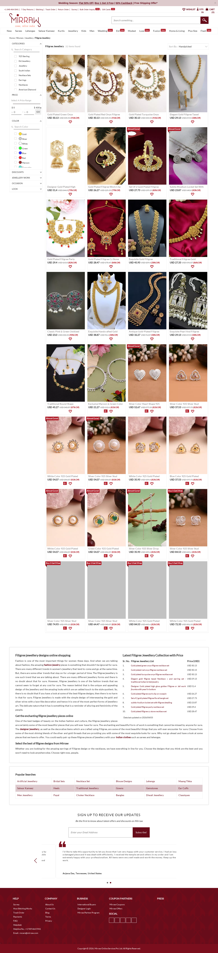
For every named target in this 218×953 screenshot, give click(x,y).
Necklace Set (83, 781)
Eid (120, 30)
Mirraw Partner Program (88, 912)
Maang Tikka (185, 781)
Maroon (24, 162)
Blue (22, 152)
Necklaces (23, 85)
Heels (56, 788)
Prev (36, 860)
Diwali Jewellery (155, 795)
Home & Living (177, 30)
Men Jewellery (25, 795)
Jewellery (73, 30)
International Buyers (86, 904)
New (9, 30)
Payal (56, 795)
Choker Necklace (85, 795)
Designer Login (84, 908)
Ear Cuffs (183, 788)
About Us (49, 904)
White (23, 143)
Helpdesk (17, 925)
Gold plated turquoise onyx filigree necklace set (152, 674)
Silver (23, 138)
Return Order (63, 9)
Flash (206, 30)
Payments (17, 916)
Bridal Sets (59, 781)
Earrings (22, 80)
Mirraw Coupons (117, 904)
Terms (48, 916)
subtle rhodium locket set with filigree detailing (151, 702)
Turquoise (25, 167)
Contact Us (50, 908)
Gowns (119, 788)
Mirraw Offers (116, 908)
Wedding (105, 30)
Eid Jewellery (24, 61)
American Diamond (27, 89)
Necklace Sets (25, 75)
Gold (23, 133)
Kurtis (61, 30)
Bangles (120, 795)
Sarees (18, 30)
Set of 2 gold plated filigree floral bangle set (149, 698)
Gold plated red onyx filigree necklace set (149, 670)
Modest (132, 30)
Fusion (159, 30)
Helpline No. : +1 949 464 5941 (27, 929)
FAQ (15, 921)
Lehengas (30, 30)
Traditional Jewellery (87, 788)
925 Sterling (24, 56)
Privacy (48, 921)
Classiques (184, 795)
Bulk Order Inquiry (87, 9)
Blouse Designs (124, 781)
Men (92, 30)
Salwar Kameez (46, 30)
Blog (47, 912)
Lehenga (150, 781)
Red (22, 157)
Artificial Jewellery (27, 781)
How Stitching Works (22, 908)
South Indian (24, 70)
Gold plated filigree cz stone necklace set (149, 711)
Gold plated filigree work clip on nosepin (149, 693)
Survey (74, 9)
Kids (83, 30)
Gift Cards (108, 9)
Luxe (144, 30)
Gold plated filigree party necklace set (147, 707)
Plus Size (192, 30)
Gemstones (152, 788)
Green (23, 148)
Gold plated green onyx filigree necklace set (150, 665)
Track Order (50, 9)
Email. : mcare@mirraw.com (25, 933)
